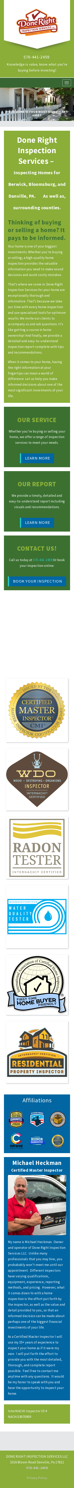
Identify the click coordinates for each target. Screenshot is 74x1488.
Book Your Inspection (37, 581)
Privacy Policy (37, 1478)
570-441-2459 (36, 57)
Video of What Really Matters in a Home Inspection (37, 632)
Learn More (37, 458)
